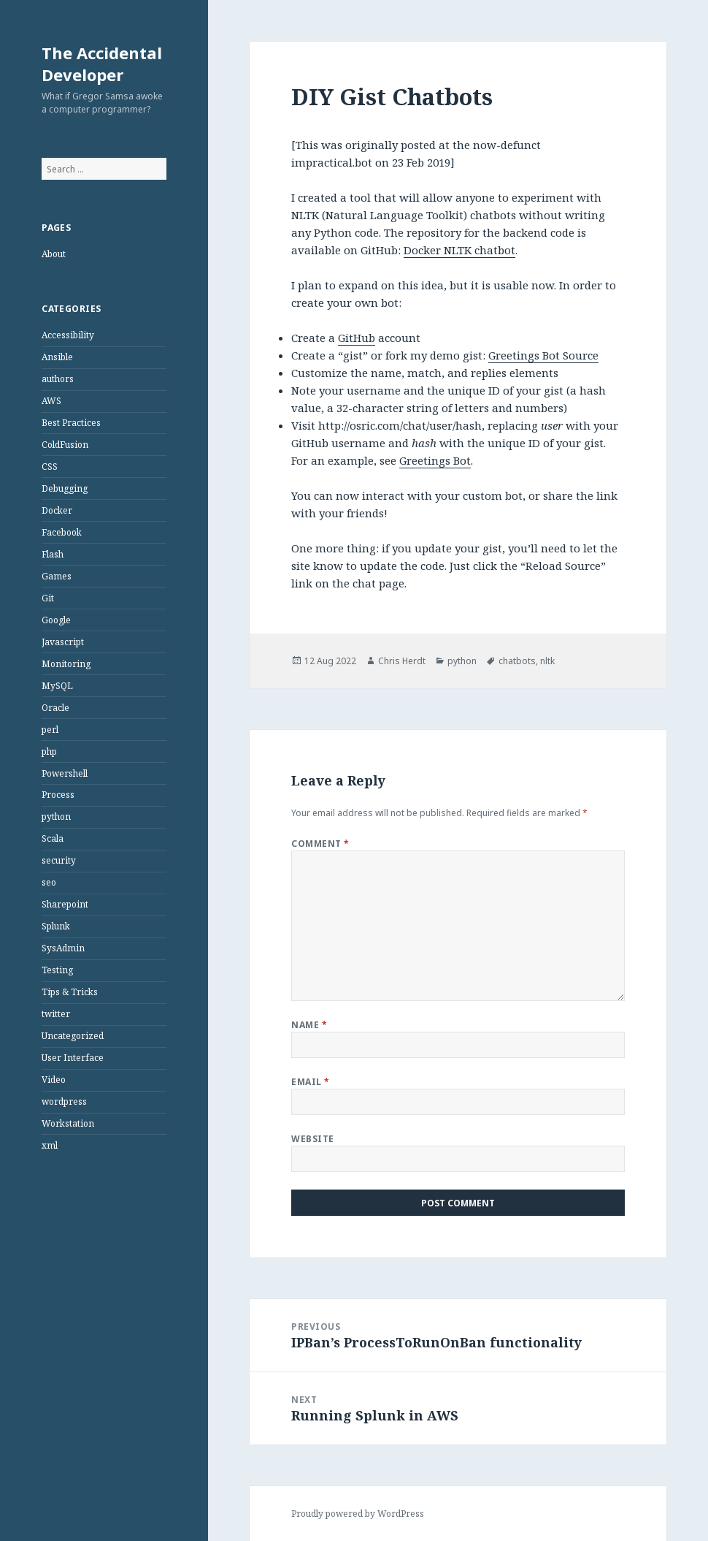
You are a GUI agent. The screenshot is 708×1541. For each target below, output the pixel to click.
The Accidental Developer (102, 63)
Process (58, 794)
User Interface (73, 1057)
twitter (56, 1014)
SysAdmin (63, 948)
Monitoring (66, 664)
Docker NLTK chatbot (459, 250)
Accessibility (68, 335)
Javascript (63, 642)
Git (48, 598)
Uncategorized (73, 1036)
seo (49, 882)
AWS (51, 401)
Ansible (57, 357)
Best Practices (71, 422)
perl (50, 729)
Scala (53, 838)
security (59, 860)
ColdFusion (65, 444)
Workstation (68, 1123)
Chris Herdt (402, 661)
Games (57, 576)
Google (56, 620)
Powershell (65, 773)
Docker (57, 510)
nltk (547, 661)
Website (312, 1139)
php (49, 751)
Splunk (56, 926)
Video (54, 1079)
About (54, 254)
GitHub (356, 337)
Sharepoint (65, 904)
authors (58, 379)
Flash (53, 554)
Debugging (65, 488)
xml (50, 1145)
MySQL (57, 686)
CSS (50, 466)
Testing (57, 970)
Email (310, 1082)
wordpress (64, 1101)
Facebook (62, 532)
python (56, 816)
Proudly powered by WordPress (357, 1513)
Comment (320, 843)
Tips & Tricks (70, 992)
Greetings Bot (435, 460)
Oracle (55, 707)
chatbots (517, 661)
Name (309, 1025)
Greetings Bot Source (543, 355)
